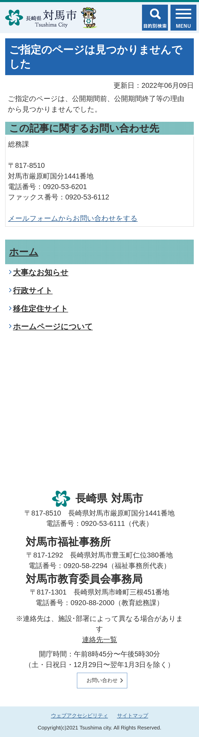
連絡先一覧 (99, 639)
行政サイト (33, 290)
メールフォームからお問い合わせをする (73, 218)
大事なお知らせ (40, 272)
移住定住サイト (40, 308)
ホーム (23, 252)
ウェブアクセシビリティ (79, 715)
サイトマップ (132, 715)
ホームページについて (53, 326)
